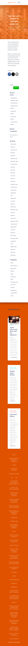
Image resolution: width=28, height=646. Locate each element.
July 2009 (13, 249)
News (12, 274)
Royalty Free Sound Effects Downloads (14, 563)
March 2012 (13, 207)
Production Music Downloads (14, 536)
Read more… (15, 358)
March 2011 (13, 218)
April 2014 (13, 181)
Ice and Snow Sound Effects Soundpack (14, 506)
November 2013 (14, 184)
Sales (12, 296)
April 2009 (13, 255)
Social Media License (14, 580)
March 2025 (13, 144)
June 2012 (13, 201)
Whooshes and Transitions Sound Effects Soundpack (14, 629)
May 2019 (13, 153)
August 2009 (14, 247)
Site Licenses (14, 572)
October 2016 (14, 164)
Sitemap (14, 576)
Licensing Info (14, 518)
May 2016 (13, 170)
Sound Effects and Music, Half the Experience (14, 100)
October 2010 (14, 224)
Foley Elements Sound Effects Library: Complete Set (14, 483)
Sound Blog (14, 583)
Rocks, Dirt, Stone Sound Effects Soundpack (14, 550)
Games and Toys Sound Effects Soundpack (14, 494)
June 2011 (13, 213)
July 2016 (13, 167)
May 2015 (13, 173)
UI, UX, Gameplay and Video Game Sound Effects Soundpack (14, 597)
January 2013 (13, 190)
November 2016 (14, 161)
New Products (14, 266)
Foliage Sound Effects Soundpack (14, 488)
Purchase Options (14, 545)
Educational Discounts (14, 469)
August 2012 (13, 198)
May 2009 (13, 252)
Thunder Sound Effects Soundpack (14, 591)
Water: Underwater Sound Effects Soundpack (14, 622)
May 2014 (13, 179)
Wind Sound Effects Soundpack (14, 634)
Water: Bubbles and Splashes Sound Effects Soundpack (14, 608)
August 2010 (13, 227)
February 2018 (14, 158)
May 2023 (13, 147)
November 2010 (14, 221)
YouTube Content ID (14, 639)
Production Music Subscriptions (14, 541)
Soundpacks (14, 587)
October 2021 (14, 150)
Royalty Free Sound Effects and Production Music (14, 557)
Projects (13, 288)
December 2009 (14, 238)
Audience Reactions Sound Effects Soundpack (14, 460)
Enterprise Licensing (14, 474)
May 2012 (13, 204)
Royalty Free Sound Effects (13, 368)
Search (11, 85)
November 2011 (14, 210)
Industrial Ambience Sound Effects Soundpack (14, 513)
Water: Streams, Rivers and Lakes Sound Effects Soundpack (14, 615)
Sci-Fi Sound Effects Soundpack (14, 568)
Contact (14, 465)
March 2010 (13, 236)
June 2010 (13, 230)
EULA (12, 477)
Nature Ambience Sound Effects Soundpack (14, 526)
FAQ (16, 477)
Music (12, 263)
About (14, 455)
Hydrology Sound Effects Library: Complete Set (14, 501)
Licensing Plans (14, 521)
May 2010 (13, 233)
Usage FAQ (14, 602)
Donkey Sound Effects (12, 373)
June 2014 (13, 176)
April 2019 (13, 156)
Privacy (14, 531)
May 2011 (13, 215)
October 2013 (14, 187)
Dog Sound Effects (13, 416)
